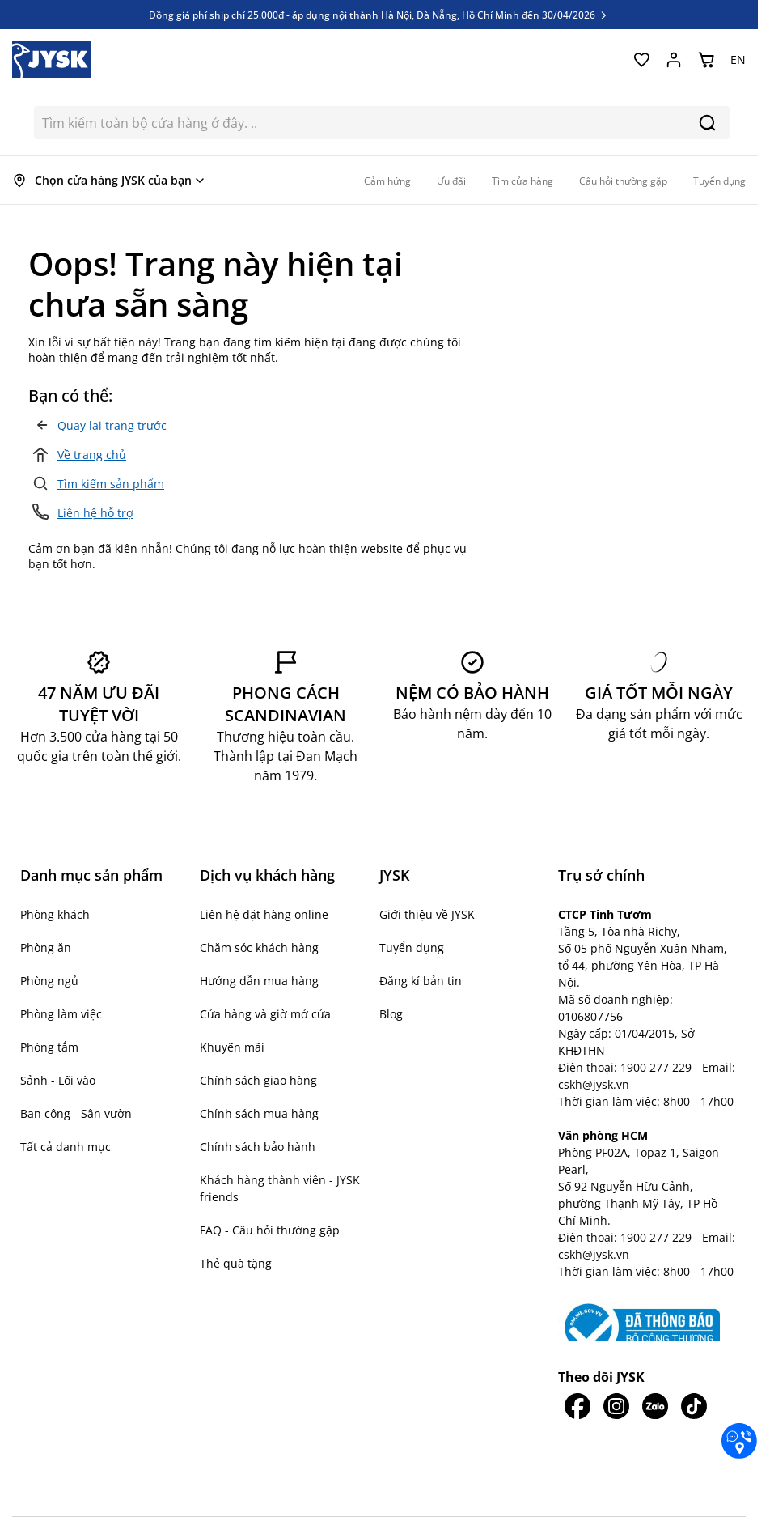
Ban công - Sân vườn (76, 1113)
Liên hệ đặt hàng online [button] (264, 914)
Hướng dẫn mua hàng (259, 980)
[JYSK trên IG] (616, 1406)
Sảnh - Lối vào (57, 1080)
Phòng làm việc (61, 1014)
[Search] (707, 122)
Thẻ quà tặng (236, 1263)
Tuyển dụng (411, 947)
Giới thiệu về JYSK (427, 914)
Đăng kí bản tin (420, 980)
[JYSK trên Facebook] (577, 1406)
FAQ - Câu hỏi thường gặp (270, 1230)
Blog (391, 1014)
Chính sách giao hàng (258, 1080)
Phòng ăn (45, 947)
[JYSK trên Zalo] (655, 1406)
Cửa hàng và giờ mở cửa (265, 1014)
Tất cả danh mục (65, 1146)
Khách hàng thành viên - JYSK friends (280, 1188)
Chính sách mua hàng (259, 1113)
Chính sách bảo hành (257, 1146)
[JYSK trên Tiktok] (694, 1406)
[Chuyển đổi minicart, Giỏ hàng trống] (706, 60)
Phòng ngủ (49, 980)
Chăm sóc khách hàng (259, 947)
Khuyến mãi (232, 1047)
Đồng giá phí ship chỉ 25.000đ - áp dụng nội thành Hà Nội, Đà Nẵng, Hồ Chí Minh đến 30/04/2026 (379, 14)
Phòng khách (55, 914)
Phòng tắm (49, 1047)
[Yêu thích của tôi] (641, 60)
